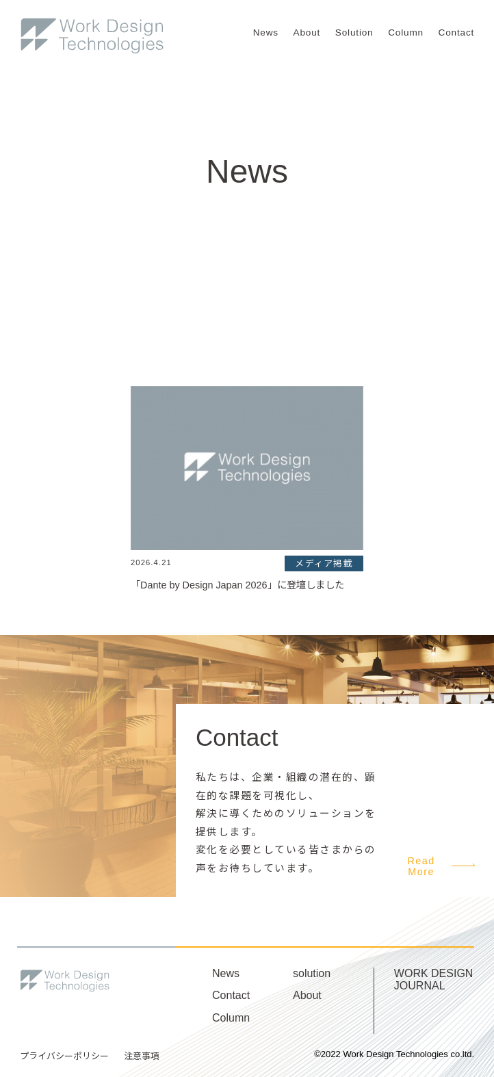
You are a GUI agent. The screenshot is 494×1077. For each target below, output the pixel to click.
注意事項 (141, 1056)
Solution (354, 32)
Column (406, 32)
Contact (457, 32)
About (307, 32)
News (265, 32)
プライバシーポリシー (64, 1056)
